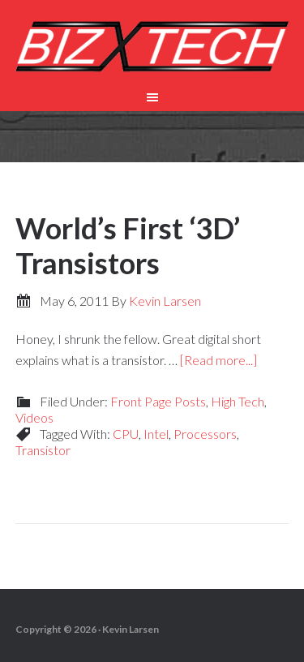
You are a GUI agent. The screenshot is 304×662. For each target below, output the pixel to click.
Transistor (43, 450)
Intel (156, 433)
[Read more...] (218, 360)
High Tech (237, 401)
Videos (34, 417)
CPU (126, 433)
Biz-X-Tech (152, 48)
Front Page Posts (158, 401)
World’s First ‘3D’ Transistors (127, 245)
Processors (205, 433)
